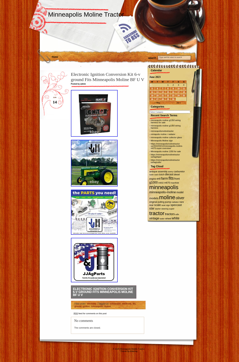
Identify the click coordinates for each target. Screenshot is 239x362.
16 (173, 92)
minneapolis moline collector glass (166, 137)
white (175, 218)
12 (152, 92)
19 (152, 95)
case (151, 174)
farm (164, 178)
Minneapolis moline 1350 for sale (166, 151)
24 (178, 95)
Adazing (133, 351)
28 (163, 99)
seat (164, 205)
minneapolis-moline (162, 192)
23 (173, 95)
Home (55, 57)
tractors (170, 214)
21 (163, 95)
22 (168, 95)
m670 (167, 182)
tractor (156, 213)
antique (153, 171)
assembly (162, 171)
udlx (177, 214)
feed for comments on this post (90, 313)
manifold (175, 182)
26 (152, 99)
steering (164, 209)
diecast (169, 174)
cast (156, 174)
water (162, 218)
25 (184, 95)
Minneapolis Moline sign (162, 140)
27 (157, 99)
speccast (176, 204)
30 (173, 99)
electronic (91, 303)
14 (163, 92)
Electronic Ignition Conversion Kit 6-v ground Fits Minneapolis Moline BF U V (103, 291)
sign (168, 205)
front (177, 178)
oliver (180, 198)
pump (168, 202)
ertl (159, 178)
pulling (161, 202)
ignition (86, 306)
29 (168, 99)
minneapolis (97, 306)
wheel (168, 218)
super (171, 209)
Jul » (178, 103)
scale (157, 204)
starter (158, 209)
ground (78, 306)
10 (178, 88)
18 (184, 92)
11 (184, 88)
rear (151, 205)
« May (157, 103)
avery (170, 171)
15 (168, 92)
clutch (161, 174)
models (154, 198)
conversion (115, 303)
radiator (175, 202)
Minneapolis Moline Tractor (86, 14)
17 (178, 92)
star (151, 208)
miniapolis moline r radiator (163, 134)
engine (152, 179)
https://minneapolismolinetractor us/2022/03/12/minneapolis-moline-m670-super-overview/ (167, 146)
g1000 (153, 182)
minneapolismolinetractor (162, 131)
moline (107, 306)
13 (157, 92)
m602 (161, 183)
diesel (177, 174)
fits (134, 303)
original (153, 202)
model (180, 192)
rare (181, 202)
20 (157, 95)
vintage (154, 218)
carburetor (179, 171)
